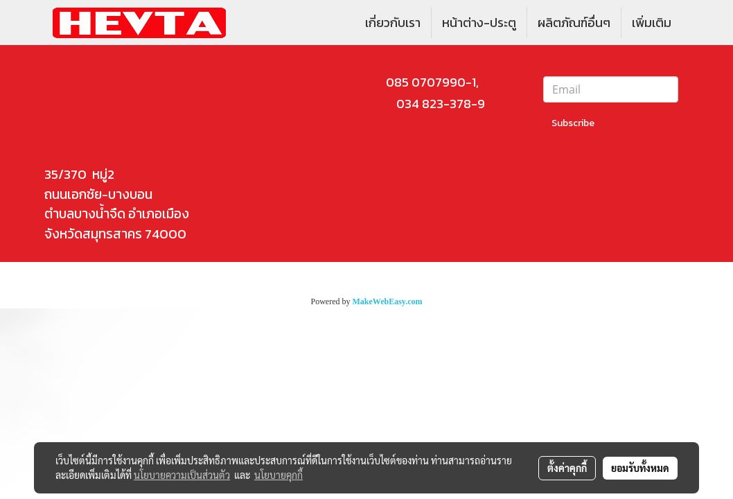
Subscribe (572, 123)
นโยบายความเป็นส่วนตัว (182, 475)
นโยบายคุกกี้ (278, 475)
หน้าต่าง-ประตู (479, 22)
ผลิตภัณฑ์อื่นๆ (574, 22)
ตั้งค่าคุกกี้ (567, 468)
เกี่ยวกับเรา (393, 22)
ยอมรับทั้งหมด (640, 468)
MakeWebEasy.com (388, 301)
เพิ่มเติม (651, 22)
